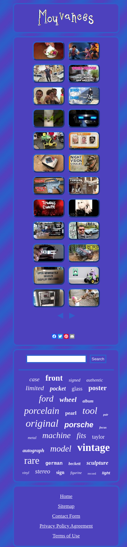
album (88, 401)
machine (56, 435)
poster (98, 388)
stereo (42, 471)
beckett (74, 463)
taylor (98, 437)
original (42, 423)
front (54, 377)
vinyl (25, 473)
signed (74, 380)
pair (105, 414)
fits (81, 435)
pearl (71, 413)
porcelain (41, 410)
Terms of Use (66, 536)
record (92, 473)
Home (66, 496)
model (60, 448)
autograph (33, 450)
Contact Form (66, 516)
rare (31, 460)
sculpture (97, 463)
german (54, 463)
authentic (94, 380)
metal (32, 437)
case (35, 379)
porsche (78, 424)
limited (35, 388)
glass (77, 389)
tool (89, 410)
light (106, 473)
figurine (76, 473)
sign (60, 472)
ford (46, 398)
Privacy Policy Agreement (66, 526)
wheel (67, 399)
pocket (58, 388)
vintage (93, 447)
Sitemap (66, 506)
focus (102, 427)
